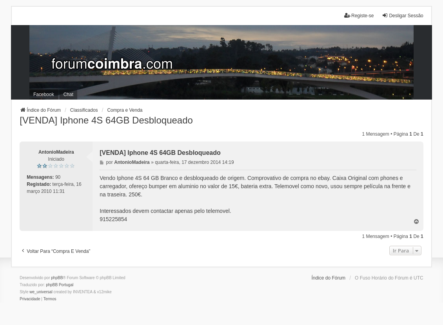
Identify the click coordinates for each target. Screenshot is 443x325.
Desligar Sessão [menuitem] (402, 15)
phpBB (57, 278)
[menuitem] (30, 299)
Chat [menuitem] (68, 94)
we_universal (40, 292)
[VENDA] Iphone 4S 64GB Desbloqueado (106, 120)
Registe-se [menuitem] (359, 15)
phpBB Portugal (59, 285)
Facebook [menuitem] (43, 94)
